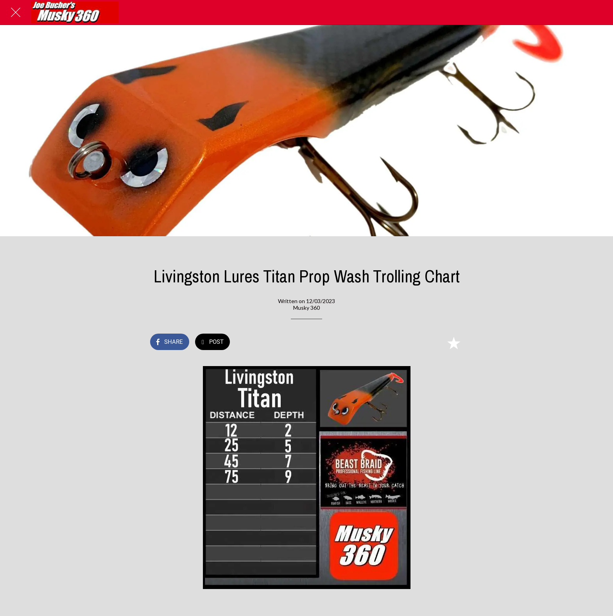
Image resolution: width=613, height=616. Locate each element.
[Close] (15, 12)
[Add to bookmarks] (453, 342)
